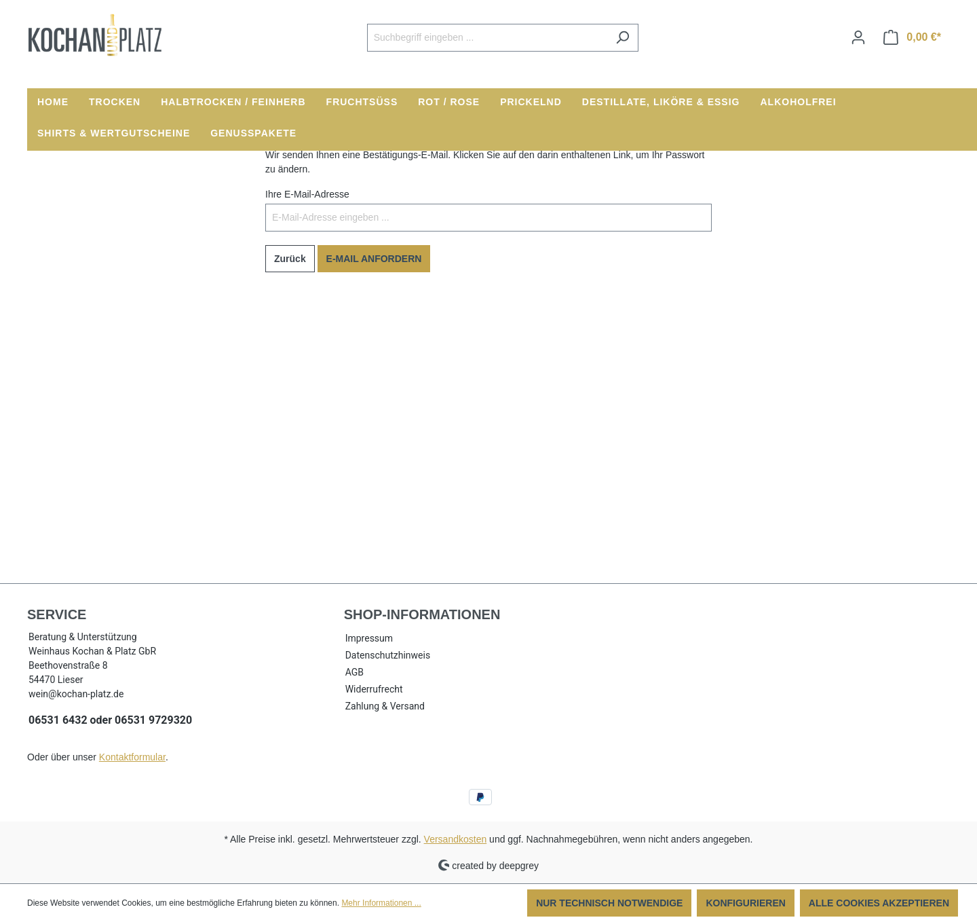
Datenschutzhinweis (387, 655)
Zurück (290, 258)
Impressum (369, 638)
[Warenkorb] (912, 37)
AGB (354, 672)
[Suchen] (622, 38)
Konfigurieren (745, 903)
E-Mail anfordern (374, 258)
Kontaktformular (132, 757)
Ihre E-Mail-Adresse (307, 194)
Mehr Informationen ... (381, 903)
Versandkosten (455, 839)
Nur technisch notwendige (609, 903)
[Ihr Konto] (858, 37)
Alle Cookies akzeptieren (879, 903)
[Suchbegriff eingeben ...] (487, 38)
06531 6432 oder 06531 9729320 (110, 720)
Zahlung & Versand (385, 706)
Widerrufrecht (374, 689)
